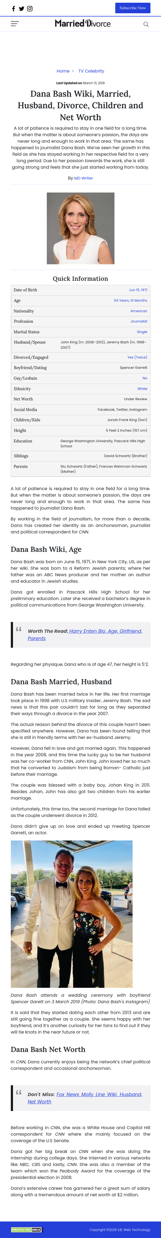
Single (142, 332)
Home (63, 71)
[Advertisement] (54, 42)
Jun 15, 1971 (138, 290)
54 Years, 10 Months (130, 300)
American (138, 311)
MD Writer (83, 178)
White (142, 388)
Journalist (138, 321)
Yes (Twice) (137, 357)
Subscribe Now (133, 7)
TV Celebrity (91, 71)
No (145, 378)
